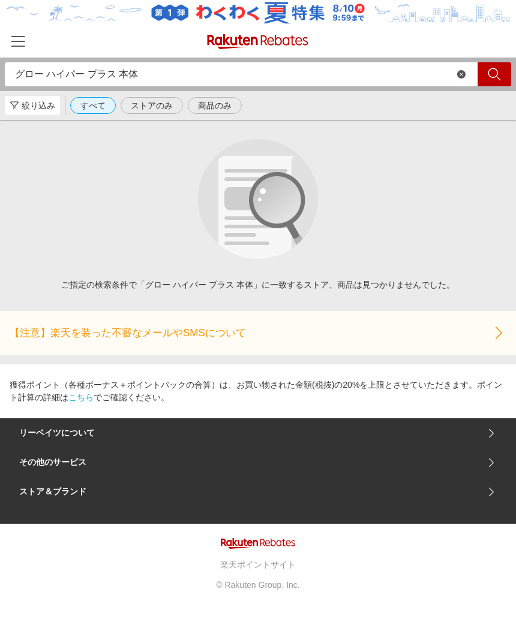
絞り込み (32, 105)
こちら (81, 397)
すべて (93, 105)
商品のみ (215, 105)
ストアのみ (152, 105)
